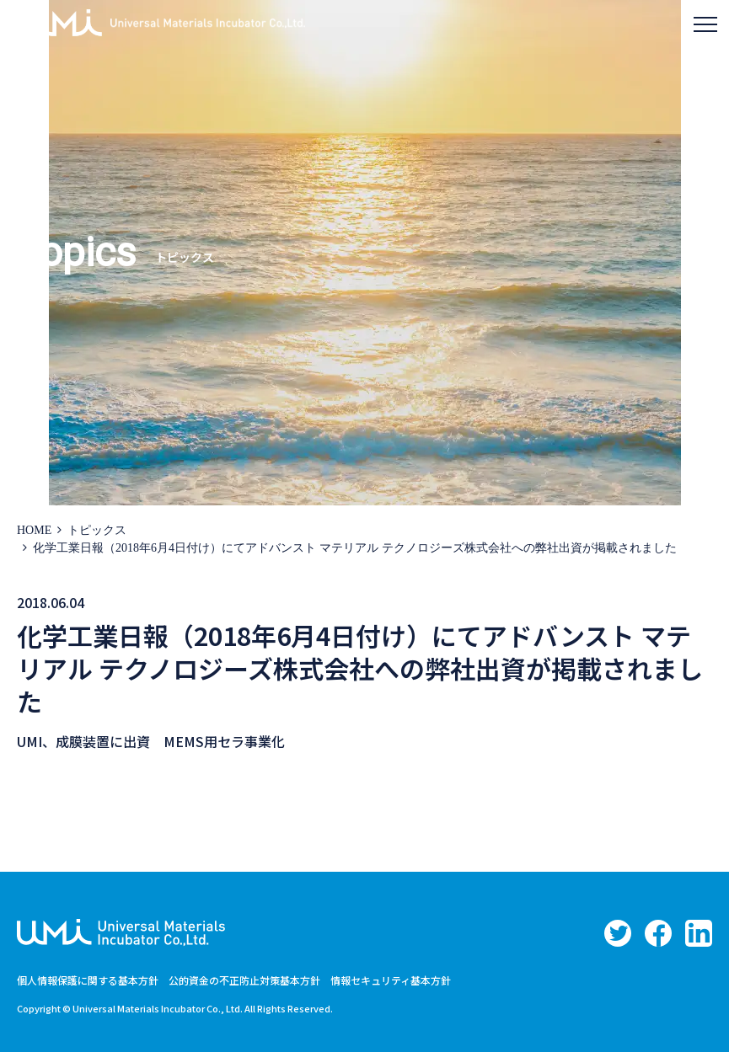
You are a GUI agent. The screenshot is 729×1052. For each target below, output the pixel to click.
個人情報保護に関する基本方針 (87, 980)
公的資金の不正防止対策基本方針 (244, 980)
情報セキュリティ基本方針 (390, 980)
